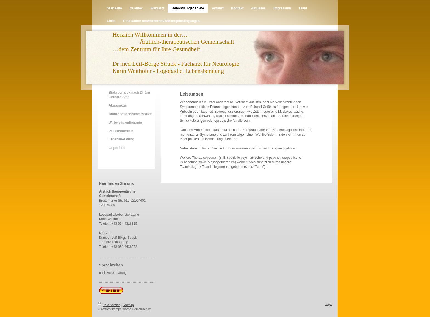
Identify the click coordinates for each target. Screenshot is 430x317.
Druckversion (109, 305)
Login (328, 304)
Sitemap (128, 305)
